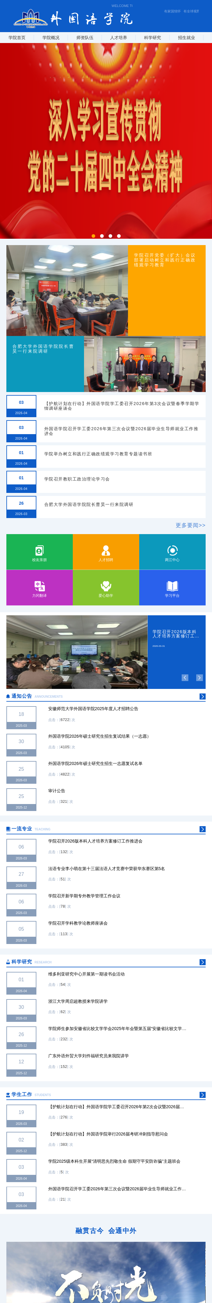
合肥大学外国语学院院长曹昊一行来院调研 (89, 504)
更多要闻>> (191, 525)
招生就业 (186, 37)
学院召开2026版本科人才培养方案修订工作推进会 (176, 634)
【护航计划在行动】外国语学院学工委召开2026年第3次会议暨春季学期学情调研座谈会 (121, 405)
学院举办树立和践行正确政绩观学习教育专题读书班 (98, 453)
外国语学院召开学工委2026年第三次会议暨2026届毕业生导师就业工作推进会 (121, 430)
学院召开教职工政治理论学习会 (77, 479)
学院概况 (50, 37)
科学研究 (152, 37)
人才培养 (118, 37)
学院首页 (16, 37)
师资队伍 (84, 37)
